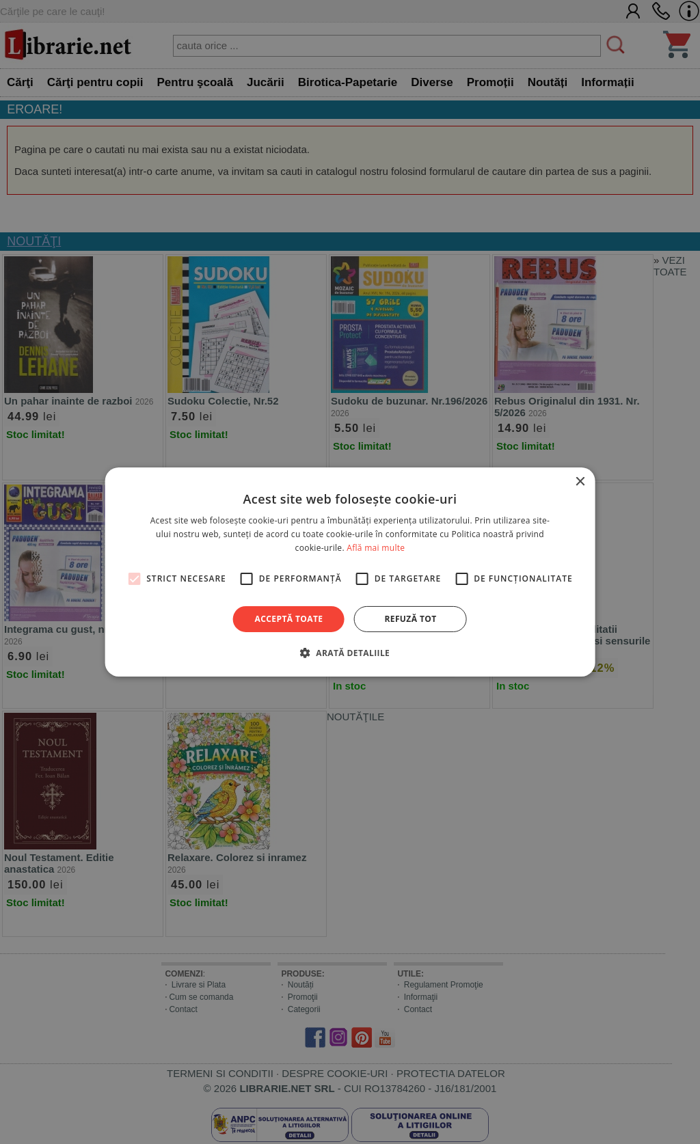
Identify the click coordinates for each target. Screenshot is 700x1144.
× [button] (579, 482)
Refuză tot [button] (410, 619)
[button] (350, 652)
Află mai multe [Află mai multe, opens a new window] (376, 548)
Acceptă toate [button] (289, 619)
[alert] (350, 572)
